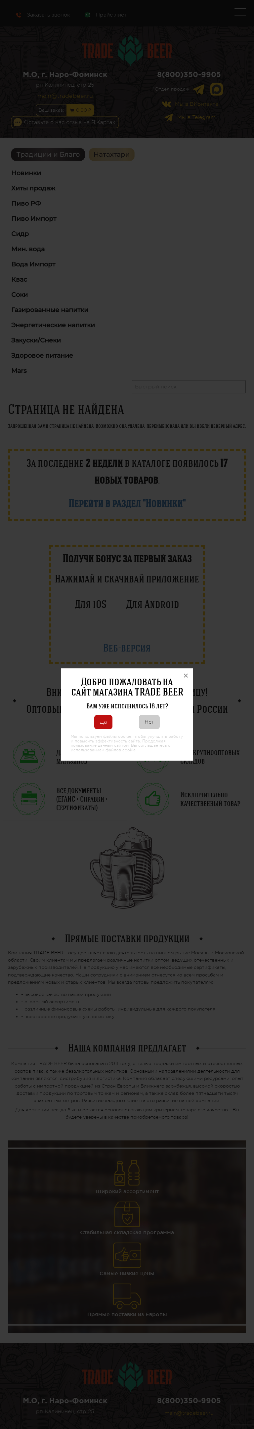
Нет (149, 722)
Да (103, 722)
